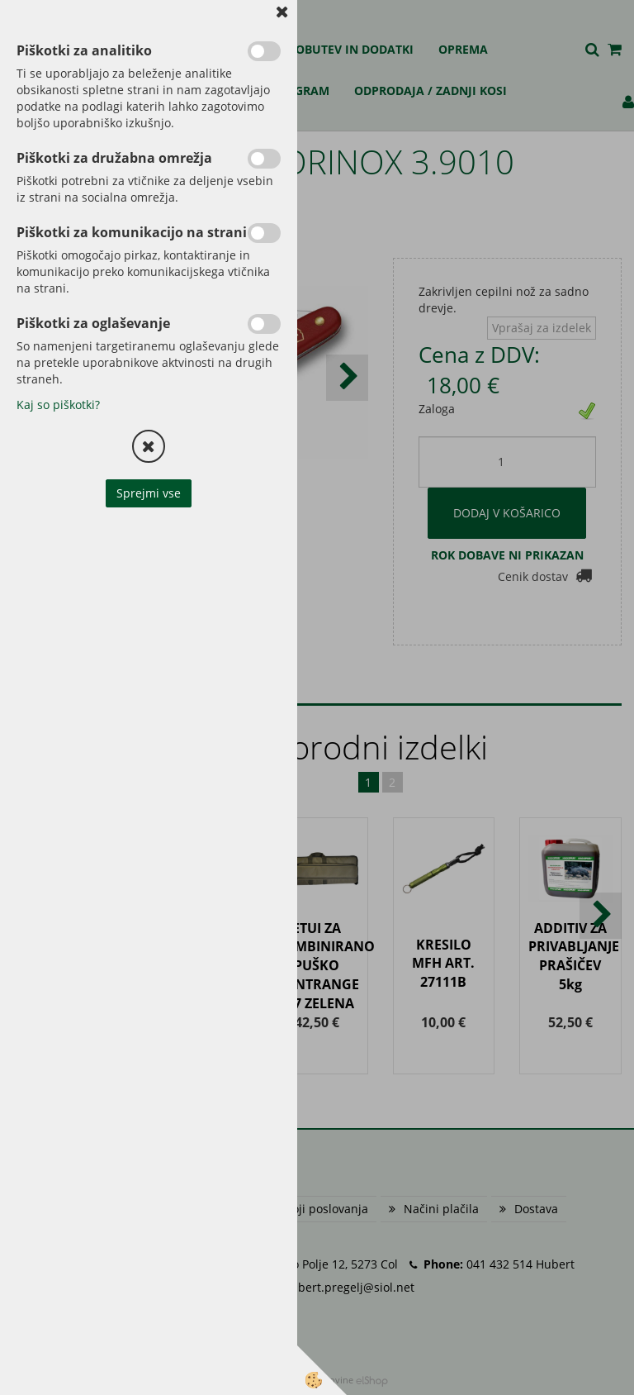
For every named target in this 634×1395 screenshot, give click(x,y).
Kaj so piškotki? (58, 404)
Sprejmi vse (148, 493)
